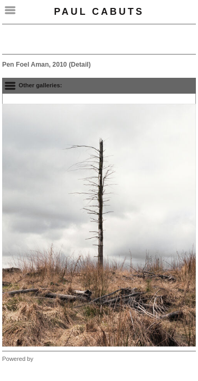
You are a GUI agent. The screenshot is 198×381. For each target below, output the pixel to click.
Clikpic (43, 359)
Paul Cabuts (99, 11)
